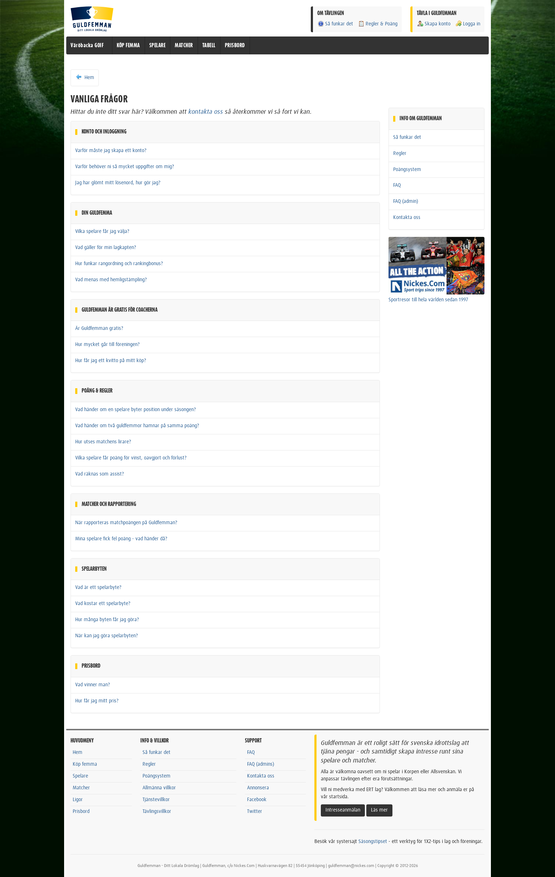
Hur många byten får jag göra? (107, 619)
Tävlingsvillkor (157, 811)
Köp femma (85, 764)
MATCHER (184, 45)
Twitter (254, 811)
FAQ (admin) (405, 201)
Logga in (467, 23)
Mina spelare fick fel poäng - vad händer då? (121, 538)
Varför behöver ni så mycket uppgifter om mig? (124, 166)
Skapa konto (433, 23)
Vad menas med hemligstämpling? (111, 279)
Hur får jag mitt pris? (97, 700)
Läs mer (379, 810)
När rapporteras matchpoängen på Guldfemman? (126, 522)
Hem (84, 77)
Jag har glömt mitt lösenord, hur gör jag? (117, 182)
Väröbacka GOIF (87, 45)
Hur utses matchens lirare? (103, 441)
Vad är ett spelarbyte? (98, 587)
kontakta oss (205, 112)
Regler (399, 153)
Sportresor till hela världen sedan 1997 (428, 299)
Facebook (256, 799)
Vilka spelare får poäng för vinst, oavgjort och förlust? (131, 458)
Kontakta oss (406, 217)
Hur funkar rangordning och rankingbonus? (119, 263)
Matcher (81, 787)
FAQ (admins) (260, 764)
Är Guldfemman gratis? (99, 328)
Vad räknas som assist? (99, 474)
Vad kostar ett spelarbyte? (102, 603)
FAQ (397, 185)
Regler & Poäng (377, 23)
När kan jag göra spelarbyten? (106, 635)
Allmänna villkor (159, 787)
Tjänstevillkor (156, 799)
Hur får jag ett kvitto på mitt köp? (110, 360)
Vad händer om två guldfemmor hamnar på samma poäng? (137, 425)
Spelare (80, 776)
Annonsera (258, 787)
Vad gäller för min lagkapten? (105, 247)
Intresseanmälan (342, 810)
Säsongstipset (372, 841)
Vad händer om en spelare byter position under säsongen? (135, 409)
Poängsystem (407, 169)
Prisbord (81, 811)
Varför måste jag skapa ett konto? (110, 150)
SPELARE (157, 45)
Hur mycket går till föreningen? (107, 344)
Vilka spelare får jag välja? (102, 231)
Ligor (78, 799)
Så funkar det (335, 23)
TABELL (209, 45)
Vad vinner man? (92, 684)
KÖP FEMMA (128, 45)
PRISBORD (235, 45)
